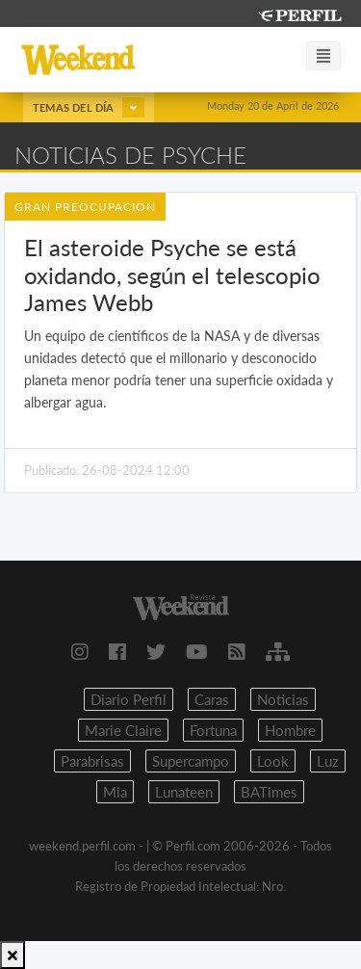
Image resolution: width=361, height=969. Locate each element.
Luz (328, 761)
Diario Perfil (128, 699)
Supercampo (190, 761)
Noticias (283, 699)
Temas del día (88, 107)
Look (273, 761)
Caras (211, 699)
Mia (115, 791)
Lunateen (184, 791)
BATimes (269, 791)
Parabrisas (92, 761)
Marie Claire (123, 730)
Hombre (290, 730)
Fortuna (213, 730)
